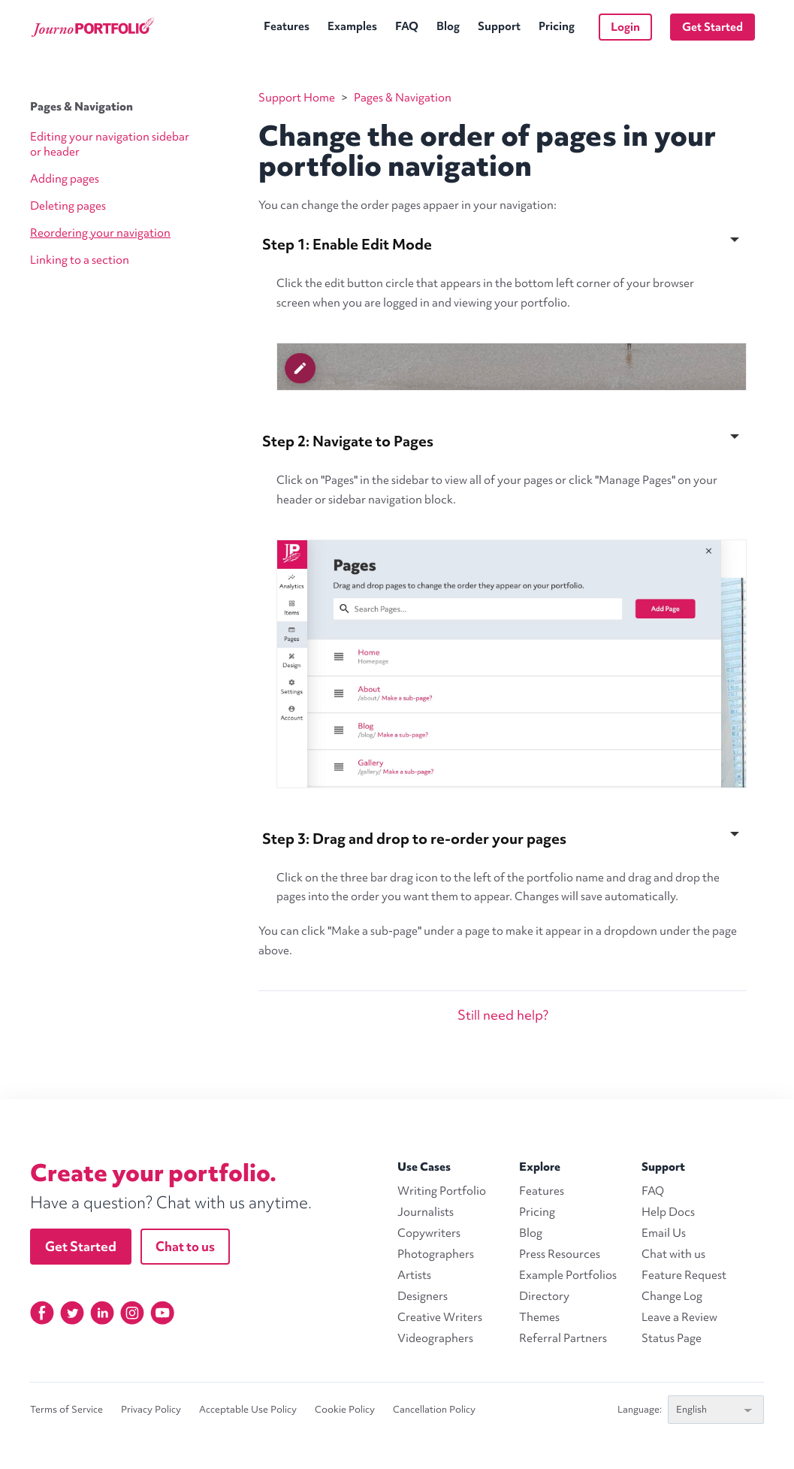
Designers (422, 1296)
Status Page (672, 1338)
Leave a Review (679, 1317)
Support (499, 26)
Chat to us (185, 1246)
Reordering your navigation (100, 232)
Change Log (672, 1296)
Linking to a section (79, 260)
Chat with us (673, 1254)
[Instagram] (132, 1313)
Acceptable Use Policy (248, 1410)
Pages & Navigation (81, 106)
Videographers (435, 1338)
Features (286, 26)
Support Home (296, 97)
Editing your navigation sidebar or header (109, 144)
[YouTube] (162, 1313)
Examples (352, 26)
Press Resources (559, 1254)
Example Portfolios (568, 1275)
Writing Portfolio (441, 1190)
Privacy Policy (151, 1410)
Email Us (664, 1233)
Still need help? (502, 1014)
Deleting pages (68, 205)
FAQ (406, 26)
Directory (544, 1296)
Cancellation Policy (434, 1410)
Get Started (712, 27)
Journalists (425, 1212)
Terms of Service (66, 1410)
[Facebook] (42, 1313)
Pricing (557, 26)
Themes (539, 1317)
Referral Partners (563, 1338)
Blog (448, 26)
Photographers (435, 1254)
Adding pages (64, 178)
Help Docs (668, 1212)
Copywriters (428, 1233)
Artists (414, 1275)
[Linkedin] (102, 1313)
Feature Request (684, 1275)
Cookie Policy (345, 1410)
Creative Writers (439, 1317)
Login (625, 27)
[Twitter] (72, 1313)
